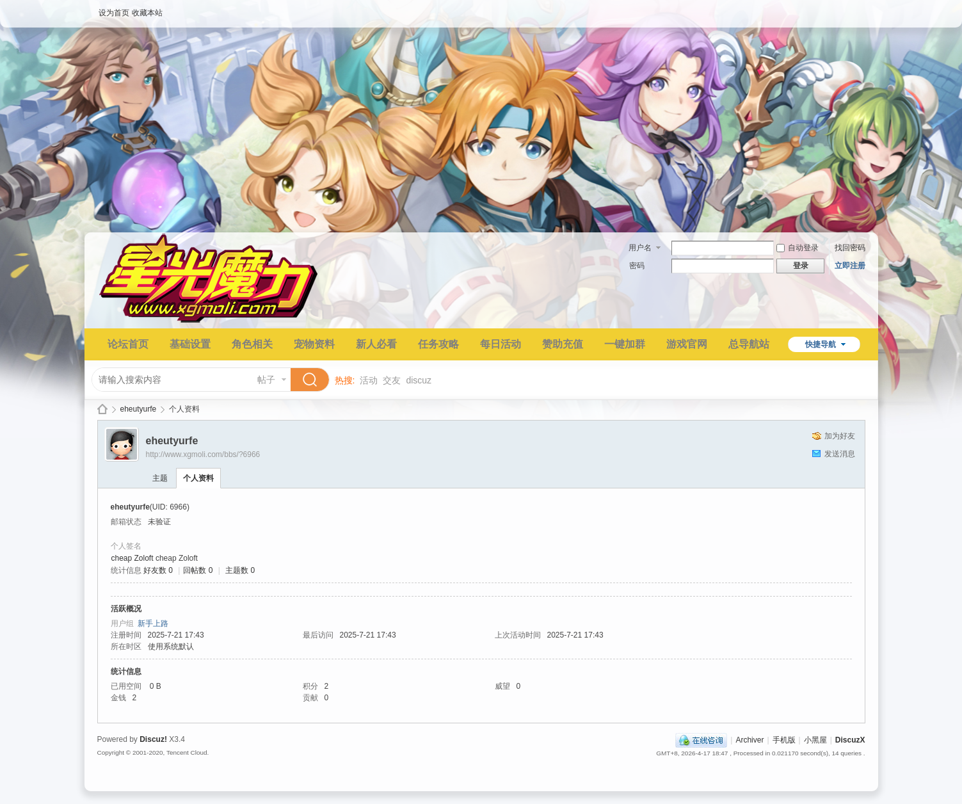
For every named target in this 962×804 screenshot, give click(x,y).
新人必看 (376, 344)
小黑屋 (815, 740)
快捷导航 (820, 344)
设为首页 (114, 12)
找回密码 (850, 247)
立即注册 (850, 265)
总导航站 (748, 344)
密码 (637, 265)
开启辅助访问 (862, 9)
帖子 (266, 379)
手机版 (784, 740)
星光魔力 (102, 409)
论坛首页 (128, 344)
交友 (392, 380)
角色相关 (252, 344)
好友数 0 (158, 570)
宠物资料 (314, 344)
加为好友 (839, 435)
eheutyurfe (138, 409)
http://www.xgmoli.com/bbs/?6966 (203, 454)
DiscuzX (850, 740)
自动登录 (797, 247)
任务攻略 (438, 344)
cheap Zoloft (132, 558)
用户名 (640, 247)
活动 (369, 380)
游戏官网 (686, 344)
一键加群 (624, 344)
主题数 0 (240, 570)
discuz (418, 380)
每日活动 (500, 344)
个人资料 (198, 478)
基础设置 (190, 344)
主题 (160, 478)
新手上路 (153, 623)
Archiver (749, 740)
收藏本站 (147, 12)
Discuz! (153, 739)
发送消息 (839, 453)
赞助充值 (562, 344)
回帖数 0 (197, 570)
